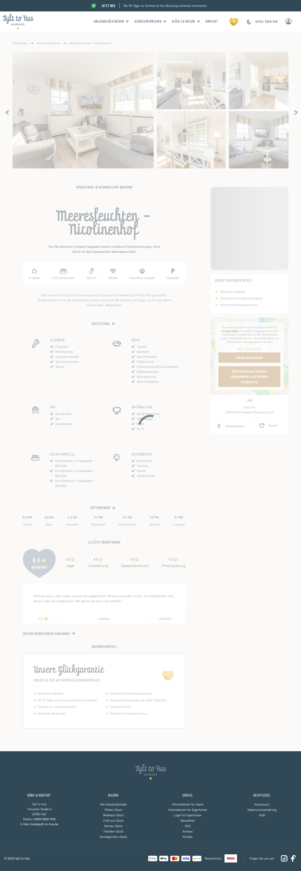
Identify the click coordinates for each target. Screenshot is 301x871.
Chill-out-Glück (113, 821)
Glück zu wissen (184, 22)
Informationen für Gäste (187, 804)
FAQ (188, 826)
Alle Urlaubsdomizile (113, 804)
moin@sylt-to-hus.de (44, 824)
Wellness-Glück (113, 815)
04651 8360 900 (45, 819)
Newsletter (188, 821)
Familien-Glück (113, 831)
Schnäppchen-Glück (113, 837)
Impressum (261, 804)
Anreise (188, 831)
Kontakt (212, 21)
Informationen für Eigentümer (187, 810)
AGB (262, 815)
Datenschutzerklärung (261, 810)
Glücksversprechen (149, 22)
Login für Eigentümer (188, 815)
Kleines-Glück (113, 826)
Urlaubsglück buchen (110, 22)
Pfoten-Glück (113, 810)
